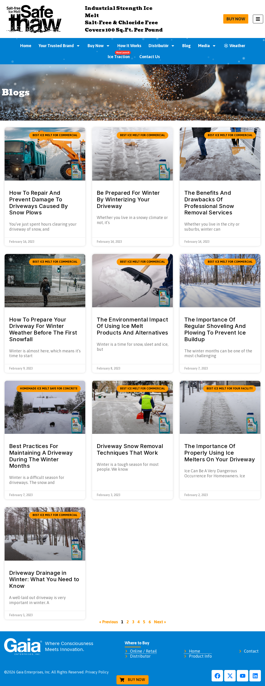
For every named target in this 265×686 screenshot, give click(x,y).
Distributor (162, 45)
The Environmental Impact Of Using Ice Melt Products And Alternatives (132, 326)
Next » (160, 621)
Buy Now (99, 45)
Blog (186, 45)
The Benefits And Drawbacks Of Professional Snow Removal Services (209, 202)
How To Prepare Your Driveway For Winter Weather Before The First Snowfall (43, 329)
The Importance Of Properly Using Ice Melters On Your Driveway (219, 453)
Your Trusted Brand (59, 45)
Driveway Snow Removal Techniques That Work (130, 449)
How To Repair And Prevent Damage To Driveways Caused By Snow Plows (38, 202)
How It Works (129, 45)
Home (25, 45)
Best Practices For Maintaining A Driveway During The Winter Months (41, 456)
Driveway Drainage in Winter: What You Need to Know (44, 579)
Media (207, 45)
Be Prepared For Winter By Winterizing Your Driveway (128, 199)
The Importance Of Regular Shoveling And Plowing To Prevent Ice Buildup (215, 329)
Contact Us (149, 56)
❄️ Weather (234, 45)
